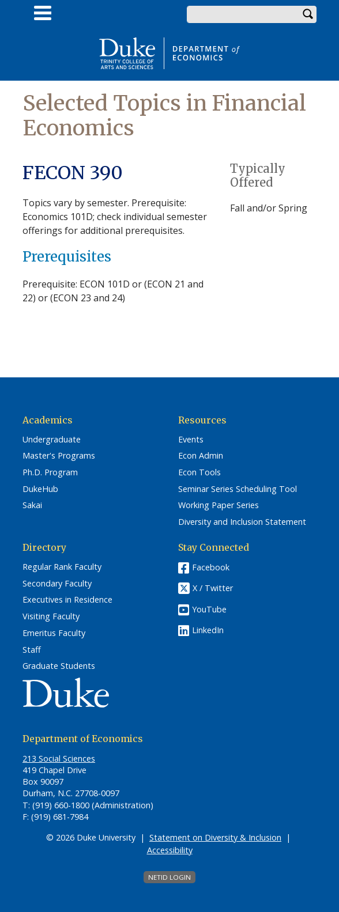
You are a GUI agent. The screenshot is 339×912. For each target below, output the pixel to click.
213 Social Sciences (58, 758)
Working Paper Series (218, 505)
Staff (31, 650)
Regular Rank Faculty (61, 567)
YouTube (209, 609)
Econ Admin (200, 456)
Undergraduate (51, 439)
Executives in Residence (67, 600)
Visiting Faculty (51, 616)
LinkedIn (208, 630)
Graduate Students (58, 666)
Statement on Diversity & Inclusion (215, 837)
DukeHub (40, 489)
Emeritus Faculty (53, 633)
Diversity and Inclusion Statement (242, 522)
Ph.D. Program (50, 472)
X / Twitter (213, 587)
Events (191, 439)
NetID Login (169, 877)
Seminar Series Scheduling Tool (237, 489)
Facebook (210, 567)
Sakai (32, 505)
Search (308, 14)
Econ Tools (199, 472)
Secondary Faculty (57, 583)
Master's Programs (58, 456)
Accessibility (170, 850)
